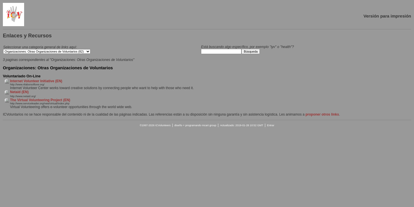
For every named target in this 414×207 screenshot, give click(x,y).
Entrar (270, 125)
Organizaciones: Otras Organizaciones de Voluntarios (58, 67)
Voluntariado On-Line (21, 76)
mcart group (209, 125)
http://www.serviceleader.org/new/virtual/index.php (39, 103)
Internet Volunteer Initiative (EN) (36, 81)
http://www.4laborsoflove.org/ (27, 84)
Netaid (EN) (19, 92)
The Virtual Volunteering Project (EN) (40, 100)
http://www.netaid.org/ (23, 96)
